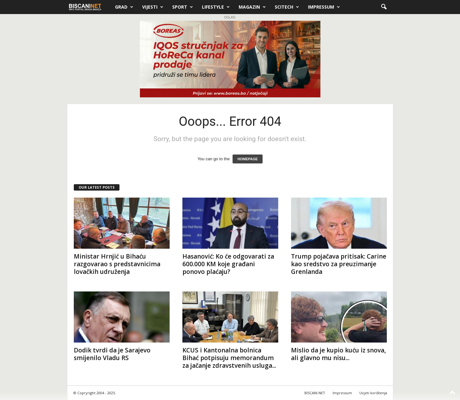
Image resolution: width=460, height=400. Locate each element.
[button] (384, 7)
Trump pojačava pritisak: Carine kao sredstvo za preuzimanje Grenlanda (338, 264)
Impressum (324, 7)
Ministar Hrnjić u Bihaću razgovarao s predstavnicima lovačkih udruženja (117, 264)
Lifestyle (216, 7)
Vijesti (152, 7)
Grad (124, 7)
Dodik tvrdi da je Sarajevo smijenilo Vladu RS (112, 354)
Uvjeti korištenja (373, 392)
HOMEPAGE (247, 159)
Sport (182, 7)
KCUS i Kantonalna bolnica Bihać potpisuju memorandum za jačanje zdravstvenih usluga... (229, 358)
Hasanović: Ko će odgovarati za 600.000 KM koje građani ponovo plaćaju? (228, 264)
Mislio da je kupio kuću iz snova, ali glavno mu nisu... (338, 354)
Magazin (252, 7)
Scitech (287, 7)
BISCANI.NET (314, 392)
